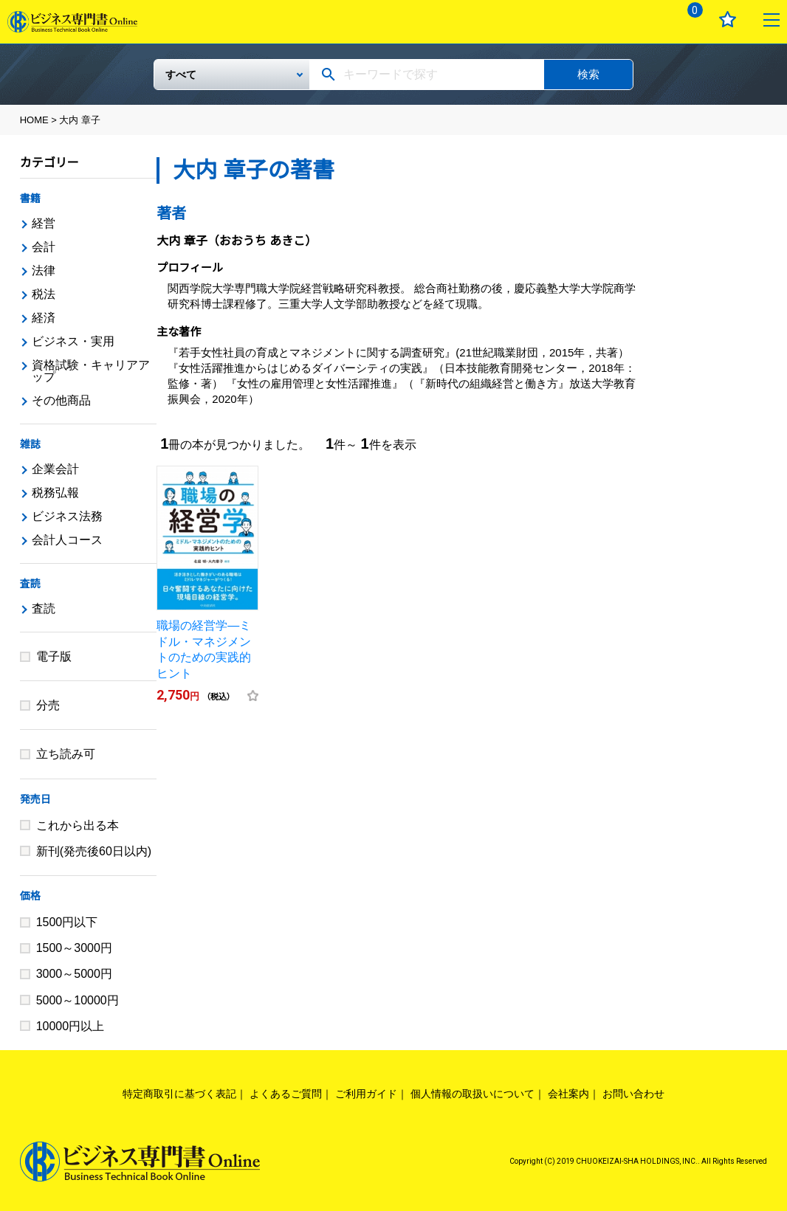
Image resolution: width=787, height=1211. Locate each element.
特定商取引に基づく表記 (179, 1094)
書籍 (30, 198)
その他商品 (61, 400)
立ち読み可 (65, 754)
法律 (43, 270)
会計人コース (67, 540)
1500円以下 (67, 922)
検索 (588, 74)
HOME (34, 119)
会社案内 (568, 1094)
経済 (43, 317)
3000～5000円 (74, 973)
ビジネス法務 (67, 516)
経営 (43, 223)
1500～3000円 (74, 948)
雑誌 (30, 444)
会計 (43, 247)
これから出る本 (77, 825)
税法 (43, 294)
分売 (48, 705)
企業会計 (55, 469)
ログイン (644, 19)
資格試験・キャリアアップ (91, 371)
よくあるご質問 (286, 1094)
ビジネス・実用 (73, 341)
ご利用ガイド (366, 1094)
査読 (30, 584)
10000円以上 (70, 1026)
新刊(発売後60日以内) (93, 851)
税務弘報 (55, 492)
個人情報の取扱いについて (472, 1094)
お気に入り (727, 19)
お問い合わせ (633, 1094)
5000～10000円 (77, 1000)
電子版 (54, 656)
